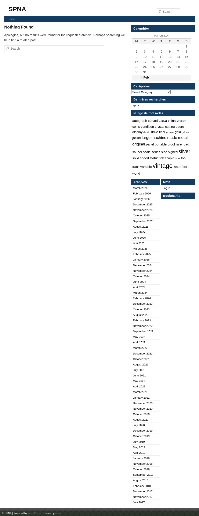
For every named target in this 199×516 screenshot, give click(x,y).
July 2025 (139, 232)
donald (146, 132)
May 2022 (139, 336)
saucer (137, 152)
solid (135, 158)
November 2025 (143, 210)
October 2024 (141, 276)
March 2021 (140, 392)
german (170, 132)
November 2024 (143, 270)
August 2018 (140, 480)
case (163, 120)
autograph (139, 120)
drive (154, 132)
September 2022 (143, 331)
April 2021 (139, 386)
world (136, 173)
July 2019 (139, 441)
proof (171, 144)
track (136, 166)
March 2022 (140, 347)
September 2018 (143, 474)
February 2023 (142, 320)
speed (144, 158)
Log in (166, 188)
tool (183, 158)
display (137, 132)
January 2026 (141, 199)
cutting (170, 126)
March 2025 (140, 248)
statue (154, 158)
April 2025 (139, 243)
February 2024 (142, 298)
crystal (159, 126)
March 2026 (140, 188)
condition (147, 126)
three (177, 158)
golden (185, 132)
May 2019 (139, 447)
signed (173, 152)
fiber (162, 132)
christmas (181, 121)
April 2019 (139, 452)
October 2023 (141, 309)
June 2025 (139, 237)
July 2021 (139, 370)
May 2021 (139, 381)
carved (153, 120)
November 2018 (143, 463)
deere (180, 126)
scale (147, 152)
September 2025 (143, 221)
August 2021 (140, 364)
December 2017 (143, 491)
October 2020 (141, 414)
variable (146, 166)
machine (158, 137)
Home (11, 19)
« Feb (145, 77)
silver (184, 151)
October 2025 (141, 215)
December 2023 (143, 303)
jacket (136, 138)
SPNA (17, 8)
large (146, 137)
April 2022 (139, 342)
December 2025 (143, 204)
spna (136, 105)
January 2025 (141, 259)
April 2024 (139, 287)
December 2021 (143, 353)
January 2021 (141, 397)
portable (161, 144)
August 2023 (140, 314)
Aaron (58, 513)
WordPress (34, 513)
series (156, 152)
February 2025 (142, 254)
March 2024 (140, 292)
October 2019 (141, 436)
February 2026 (142, 193)
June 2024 (139, 281)
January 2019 (141, 458)
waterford (180, 166)
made (172, 137)
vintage (163, 165)
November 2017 (143, 496)
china (172, 120)
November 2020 (143, 408)
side (164, 152)
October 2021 (141, 359)
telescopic (167, 158)
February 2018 (142, 485)
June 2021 (139, 375)
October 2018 (141, 469)
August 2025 (140, 226)
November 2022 (143, 325)
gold (178, 132)
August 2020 (140, 419)
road (185, 144)
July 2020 (139, 425)
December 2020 (143, 403)
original (138, 144)
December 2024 (143, 265)
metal (183, 137)
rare (179, 144)
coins (136, 126)
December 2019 (143, 430)
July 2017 (139, 502)
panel (150, 144)
